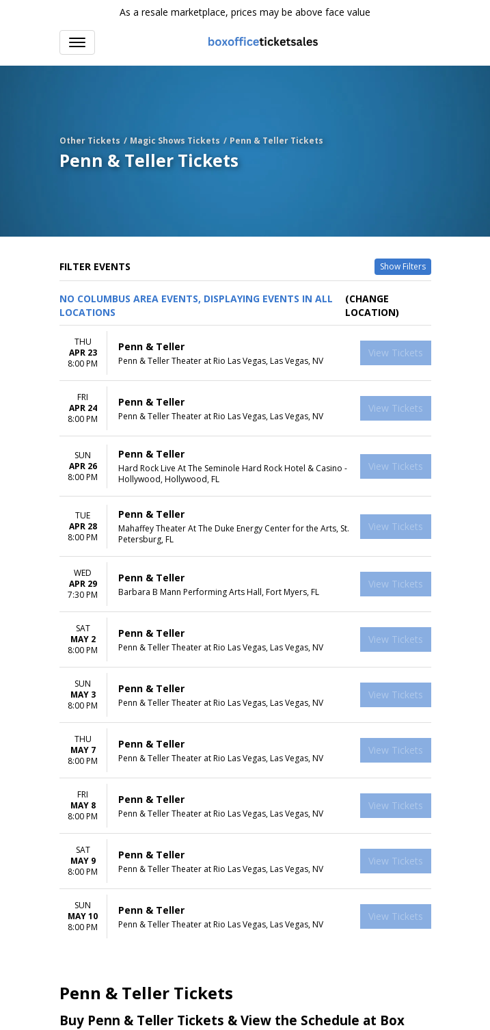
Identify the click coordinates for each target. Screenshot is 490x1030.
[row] (245, 353)
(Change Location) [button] (372, 305)
